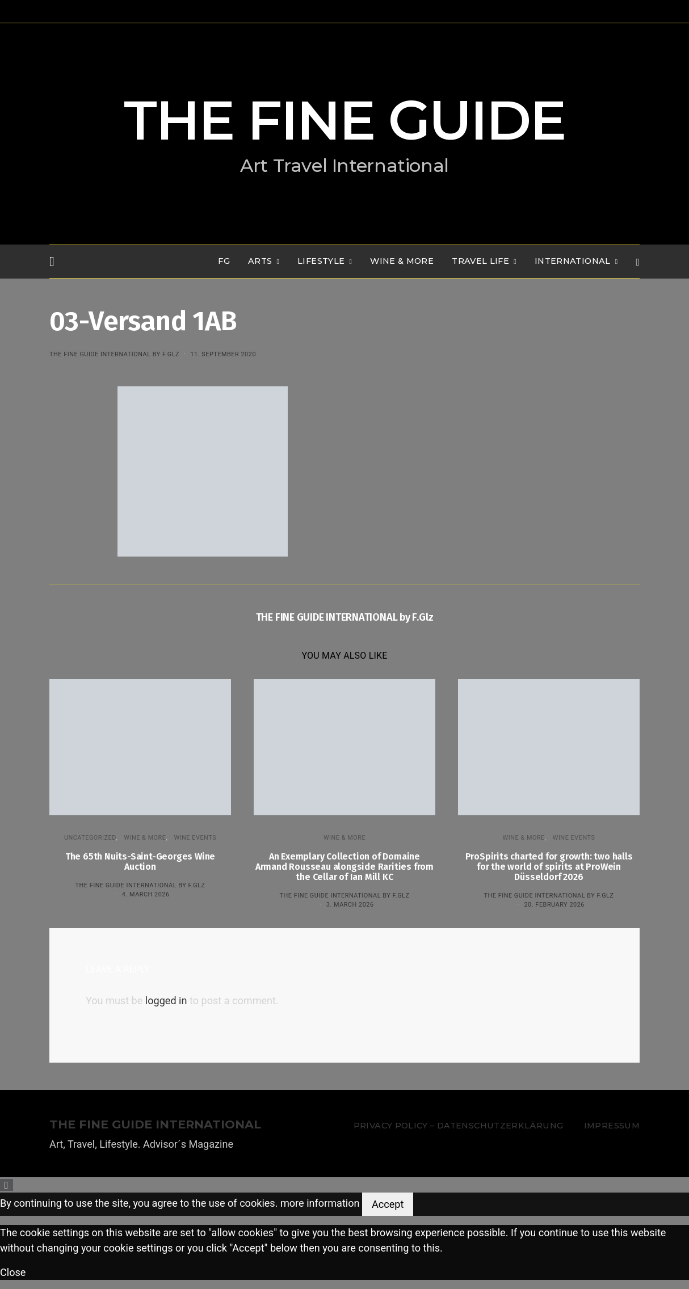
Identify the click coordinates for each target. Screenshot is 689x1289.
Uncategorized (90, 837)
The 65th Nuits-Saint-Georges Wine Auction (140, 861)
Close (13, 1272)
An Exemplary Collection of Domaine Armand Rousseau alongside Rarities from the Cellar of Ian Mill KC (344, 866)
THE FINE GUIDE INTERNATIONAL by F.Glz (114, 354)
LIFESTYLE (320, 261)
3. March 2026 (350, 904)
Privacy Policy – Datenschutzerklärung (458, 1125)
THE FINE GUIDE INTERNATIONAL (155, 1125)
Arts (260, 261)
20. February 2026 (554, 904)
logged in (166, 1000)
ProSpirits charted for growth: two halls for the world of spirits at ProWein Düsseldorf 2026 (549, 866)
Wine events (195, 837)
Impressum (612, 1125)
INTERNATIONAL (573, 261)
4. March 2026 (146, 894)
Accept (388, 1204)
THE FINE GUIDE (344, 120)
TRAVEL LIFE (480, 261)
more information (320, 1203)
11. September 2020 (223, 354)
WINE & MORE (402, 261)
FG (224, 261)
